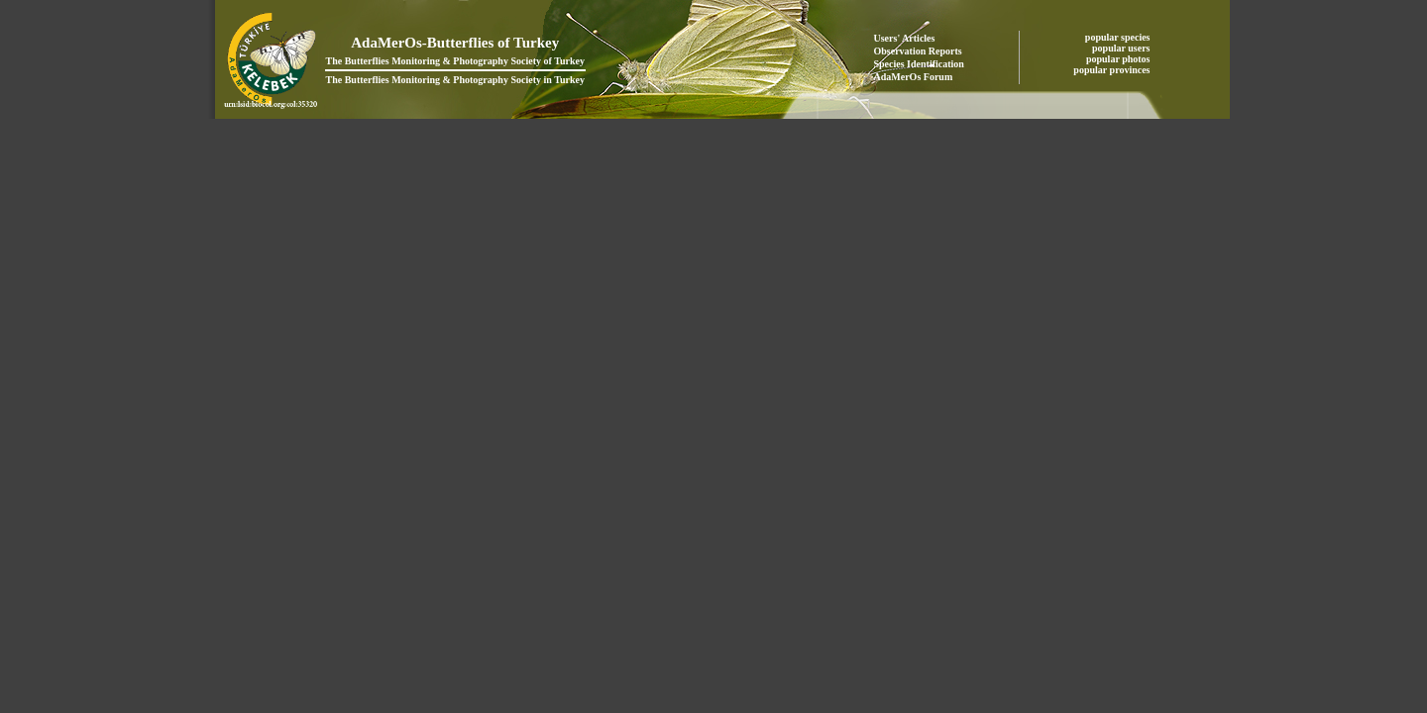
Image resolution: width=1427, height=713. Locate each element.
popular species (1119, 37)
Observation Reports (918, 51)
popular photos (1119, 58)
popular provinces (1113, 69)
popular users (1122, 48)
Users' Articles (904, 38)
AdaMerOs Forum (913, 76)
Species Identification (919, 63)
